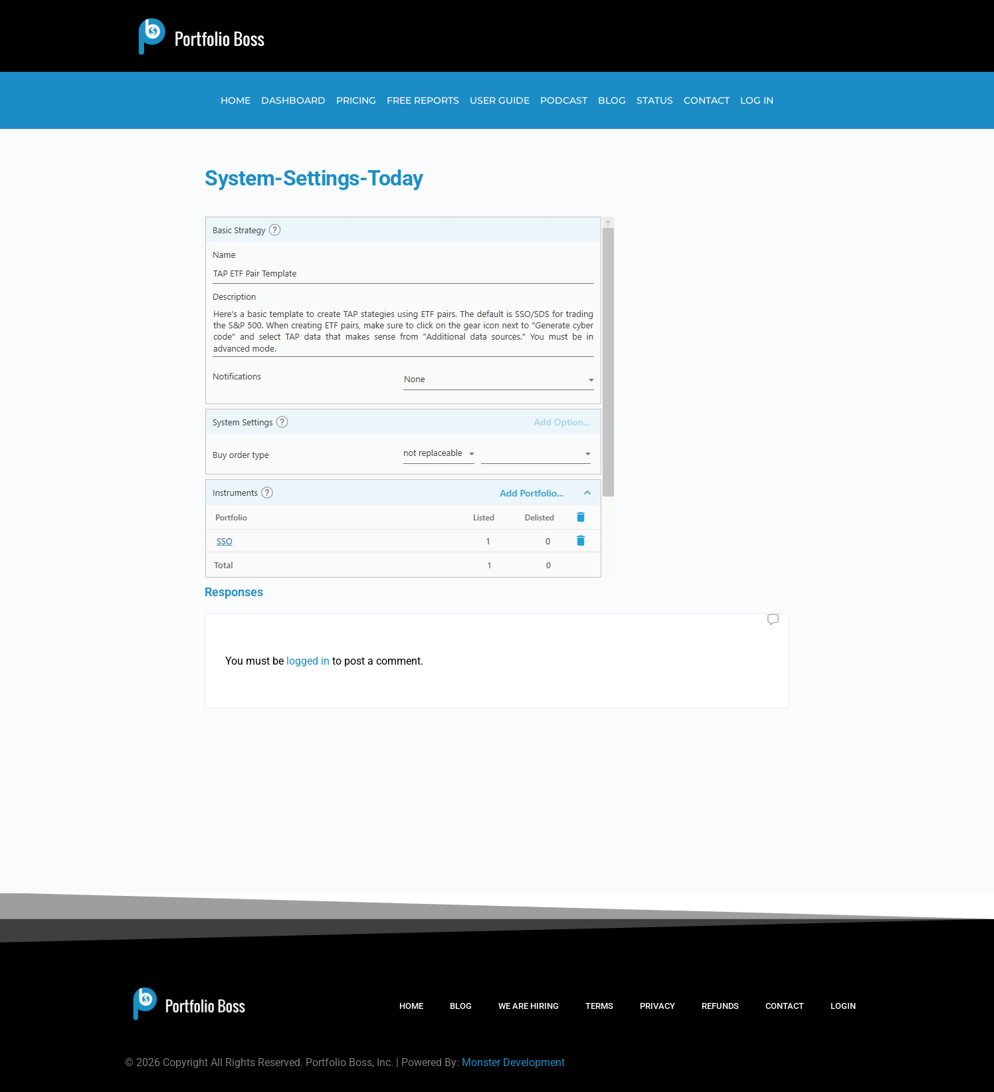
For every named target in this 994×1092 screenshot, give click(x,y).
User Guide (500, 100)
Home (235, 100)
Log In (756, 100)
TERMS (599, 1006)
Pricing (356, 100)
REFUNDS (720, 1006)
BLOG (461, 1006)
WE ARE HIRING (528, 1006)
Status (655, 100)
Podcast (563, 100)
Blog (612, 100)
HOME (411, 1006)
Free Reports (423, 100)
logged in (308, 661)
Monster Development (513, 1062)
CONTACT (784, 1006)
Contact (707, 100)
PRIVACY (657, 1006)
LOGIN (843, 1006)
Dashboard (293, 100)
